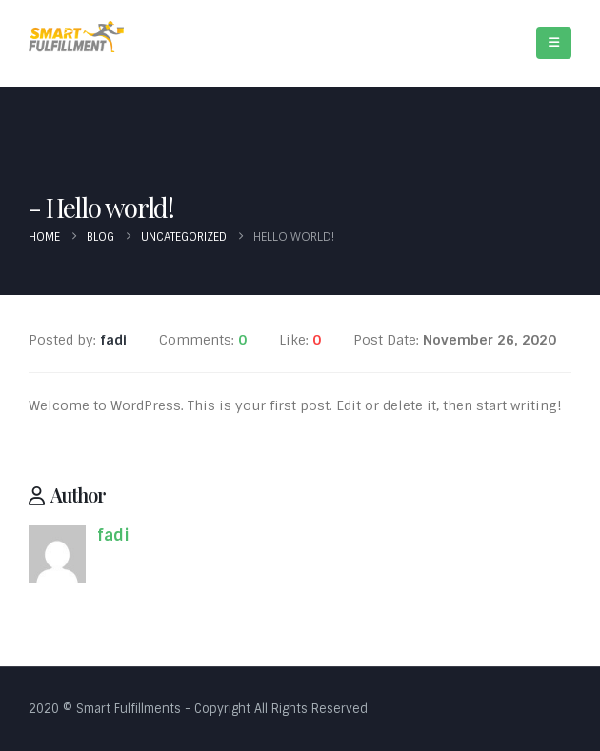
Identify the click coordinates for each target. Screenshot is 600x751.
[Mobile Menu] (553, 43)
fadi (113, 535)
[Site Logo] (76, 37)
